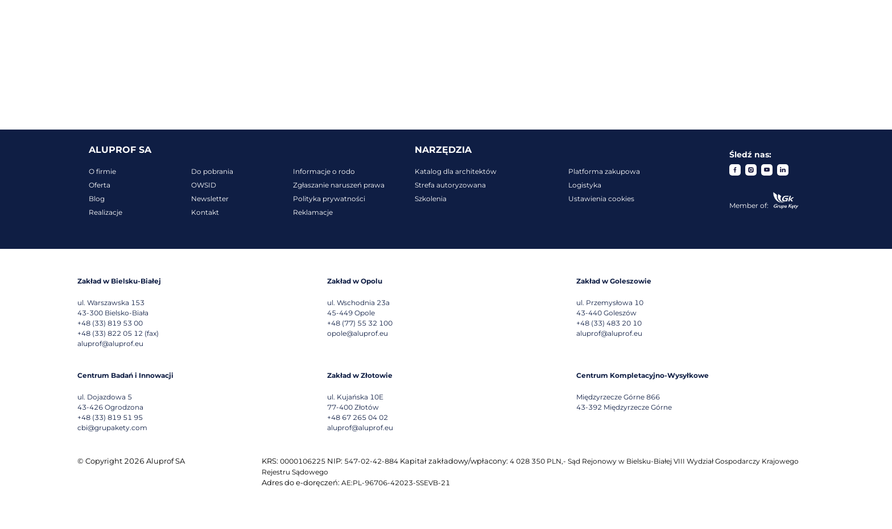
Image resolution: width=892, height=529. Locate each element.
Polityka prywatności (329, 198)
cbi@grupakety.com (112, 427)
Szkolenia (431, 198)
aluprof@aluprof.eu (110, 343)
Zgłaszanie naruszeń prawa (339, 185)
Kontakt (205, 212)
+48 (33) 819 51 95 (110, 417)
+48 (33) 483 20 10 (609, 323)
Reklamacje (313, 212)
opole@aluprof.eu (357, 333)
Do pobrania (212, 171)
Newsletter (210, 198)
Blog (97, 198)
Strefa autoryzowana (450, 185)
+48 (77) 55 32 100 (360, 323)
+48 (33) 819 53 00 (110, 323)
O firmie (102, 171)
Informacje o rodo (324, 171)
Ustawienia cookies (601, 198)
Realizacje (105, 212)
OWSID (203, 185)
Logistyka (584, 185)
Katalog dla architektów (456, 171)
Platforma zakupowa (604, 171)
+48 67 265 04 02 (357, 417)
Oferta (99, 185)
